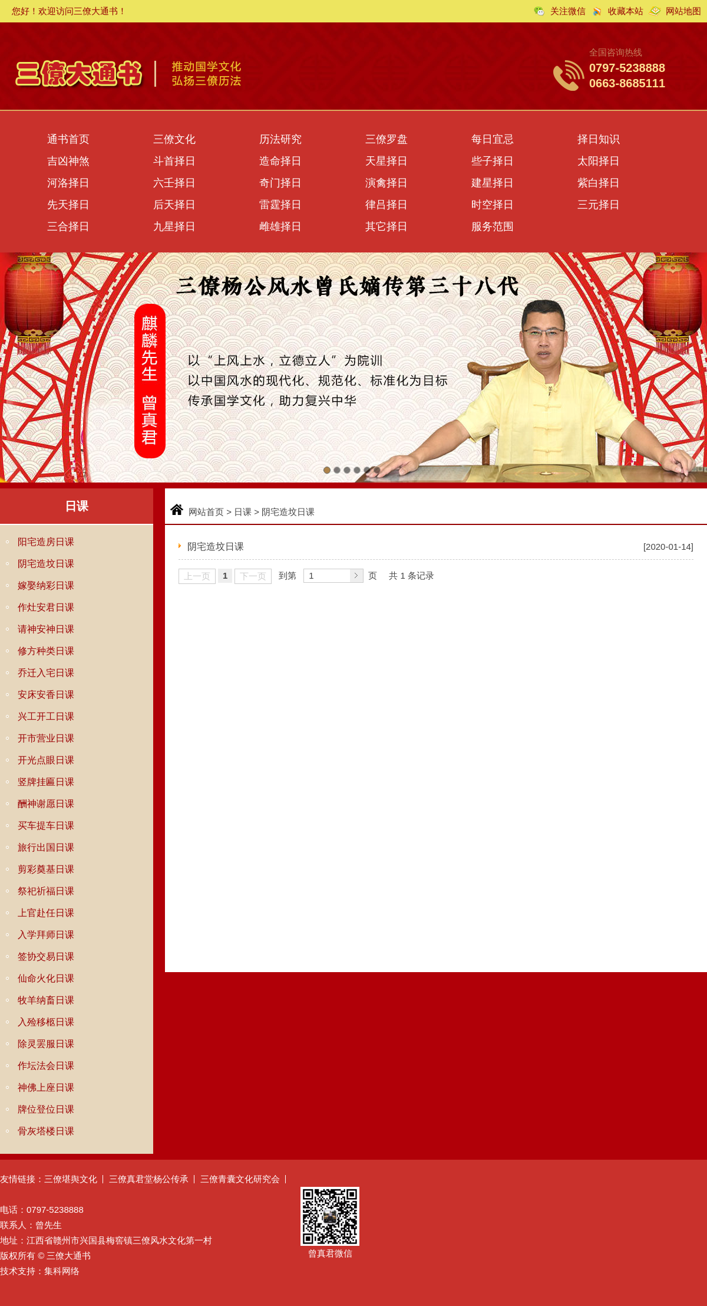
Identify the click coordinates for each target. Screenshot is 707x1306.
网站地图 (683, 11)
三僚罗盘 (386, 139)
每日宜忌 (492, 139)
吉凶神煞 (68, 161)
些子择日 (492, 161)
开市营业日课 (46, 738)
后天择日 (174, 205)
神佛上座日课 (46, 1087)
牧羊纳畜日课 (46, 1000)
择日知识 (598, 139)
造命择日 (280, 161)
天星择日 (386, 161)
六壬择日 (174, 183)
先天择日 (68, 205)
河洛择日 (68, 183)
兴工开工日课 (46, 716)
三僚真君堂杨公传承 (149, 1179)
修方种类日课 (46, 651)
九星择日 (174, 226)
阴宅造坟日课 (46, 564)
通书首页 (68, 139)
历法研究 (280, 139)
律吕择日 (386, 205)
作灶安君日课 (46, 607)
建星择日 (492, 183)
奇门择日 (280, 183)
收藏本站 (625, 11)
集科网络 (62, 1271)
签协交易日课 (46, 956)
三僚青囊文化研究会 (240, 1179)
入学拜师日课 (46, 935)
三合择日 (68, 226)
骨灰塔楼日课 (46, 1131)
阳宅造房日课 (46, 542)
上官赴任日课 (46, 913)
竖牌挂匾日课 (46, 782)
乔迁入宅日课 (46, 673)
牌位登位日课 (46, 1109)
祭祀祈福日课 (46, 891)
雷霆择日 (280, 205)
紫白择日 (598, 183)
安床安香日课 (46, 695)
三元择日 (598, 205)
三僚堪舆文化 (70, 1179)
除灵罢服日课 (46, 1044)
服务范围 (492, 226)
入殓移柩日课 (46, 1022)
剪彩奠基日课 (46, 869)
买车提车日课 (46, 826)
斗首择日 (174, 161)
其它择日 (386, 226)
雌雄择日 (280, 226)
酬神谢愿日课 (46, 804)
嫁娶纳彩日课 (46, 585)
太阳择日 (598, 161)
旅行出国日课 (46, 847)
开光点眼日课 (46, 760)
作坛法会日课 (46, 1066)
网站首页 (206, 512)
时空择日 (492, 205)
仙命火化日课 (46, 978)
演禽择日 (386, 183)
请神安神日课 (46, 629)
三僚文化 (174, 139)
